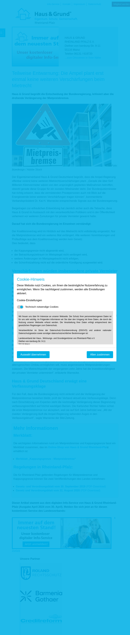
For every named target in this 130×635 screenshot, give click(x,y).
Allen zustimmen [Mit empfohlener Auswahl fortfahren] (100, 354)
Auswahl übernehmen (33, 354)
